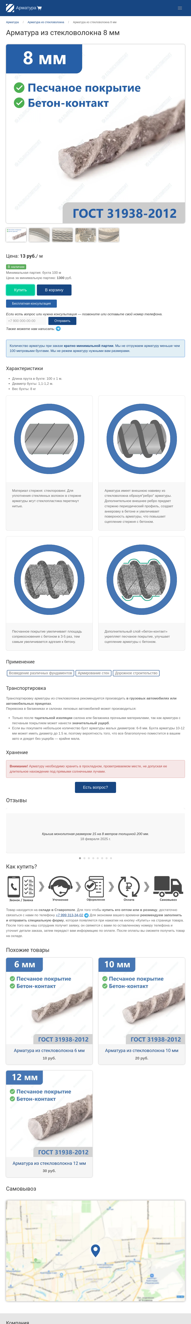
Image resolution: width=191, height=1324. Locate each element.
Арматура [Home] (21, 7)
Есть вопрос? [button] (95, 787)
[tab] (80, 858)
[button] (39, 8)
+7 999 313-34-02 (69, 915)
